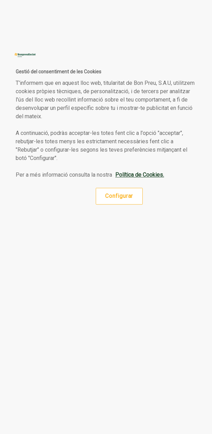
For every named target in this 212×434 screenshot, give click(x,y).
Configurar (119, 196)
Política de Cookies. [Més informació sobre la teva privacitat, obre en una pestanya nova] (139, 174)
